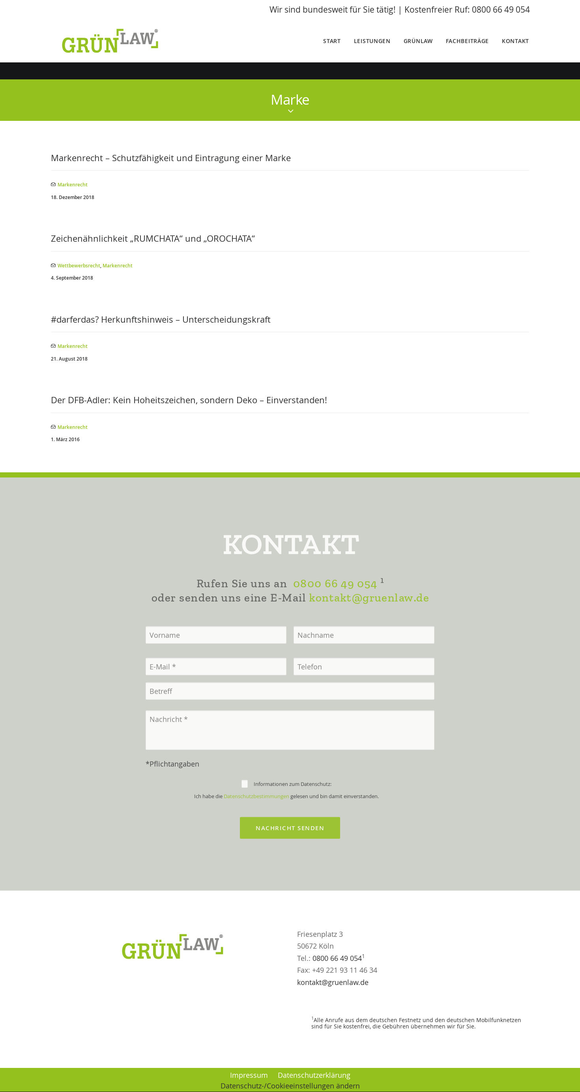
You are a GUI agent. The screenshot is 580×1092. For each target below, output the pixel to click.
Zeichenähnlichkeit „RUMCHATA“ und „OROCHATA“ (153, 238)
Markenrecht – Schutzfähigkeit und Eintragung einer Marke (171, 158)
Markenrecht (73, 185)
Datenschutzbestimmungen (256, 822)
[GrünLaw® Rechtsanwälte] (121, 50)
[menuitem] (334, 50)
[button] (17, 1074)
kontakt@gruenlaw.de (369, 623)
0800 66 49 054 (335, 609)
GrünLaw (418, 49)
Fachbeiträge (467, 49)
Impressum (249, 1075)
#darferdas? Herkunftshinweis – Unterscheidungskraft (161, 319)
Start (332, 49)
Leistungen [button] (372, 49)
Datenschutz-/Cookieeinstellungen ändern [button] (290, 1086)
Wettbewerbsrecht (79, 265)
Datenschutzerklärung (314, 1075)
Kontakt (515, 49)
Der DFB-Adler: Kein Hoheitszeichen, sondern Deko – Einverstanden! (189, 400)
